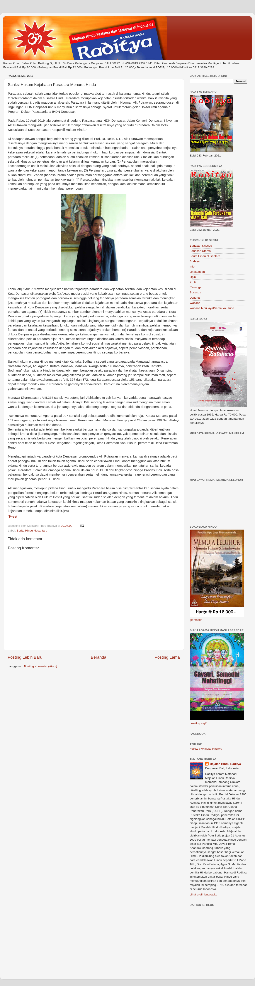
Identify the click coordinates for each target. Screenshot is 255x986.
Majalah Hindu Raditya (225, 764)
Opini (193, 277)
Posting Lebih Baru (25, 657)
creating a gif (198, 723)
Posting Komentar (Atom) (40, 666)
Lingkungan (197, 271)
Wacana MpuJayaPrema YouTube (212, 308)
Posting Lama (167, 657)
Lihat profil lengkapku (204, 894)
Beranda (98, 657)
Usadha (195, 297)
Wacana (195, 303)
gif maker (196, 619)
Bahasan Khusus (201, 245)
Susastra (195, 292)
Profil (193, 282)
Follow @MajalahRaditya (206, 748)
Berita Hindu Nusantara (32, 530)
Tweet (12, 516)
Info (192, 266)
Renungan (196, 287)
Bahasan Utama (200, 250)
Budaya (195, 261)
